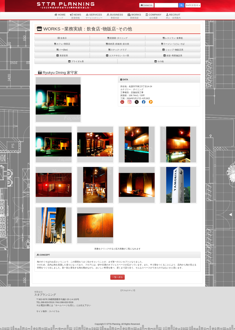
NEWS (75, 16)
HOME (59, 16)
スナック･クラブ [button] (117, 50)
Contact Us (146, 5)
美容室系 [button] (62, 55)
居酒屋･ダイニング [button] (117, 38)
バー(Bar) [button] (62, 50)
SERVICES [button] (94, 16)
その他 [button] (159, 61)
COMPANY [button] (153, 16)
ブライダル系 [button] (76, 61)
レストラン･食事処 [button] (173, 38)
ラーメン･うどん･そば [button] (172, 44)
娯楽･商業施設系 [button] (172, 55)
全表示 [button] (62, 38)
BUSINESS (115, 16)
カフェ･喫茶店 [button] (62, 44)
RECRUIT (173, 16)
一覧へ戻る (117, 277)
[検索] (166, 5)
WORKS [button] (134, 16)
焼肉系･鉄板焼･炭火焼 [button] (117, 44)
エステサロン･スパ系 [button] (117, 55)
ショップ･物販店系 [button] (172, 50)
